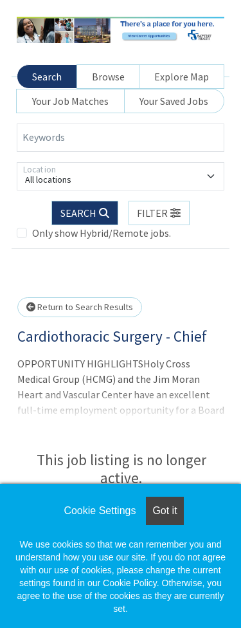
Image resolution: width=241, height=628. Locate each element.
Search (47, 76)
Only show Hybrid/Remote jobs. (101, 232)
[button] (159, 213)
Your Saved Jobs (173, 101)
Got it (164, 510)
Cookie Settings (100, 510)
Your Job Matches (70, 101)
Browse (108, 76)
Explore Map (181, 76)
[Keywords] (120, 138)
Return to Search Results (79, 307)
